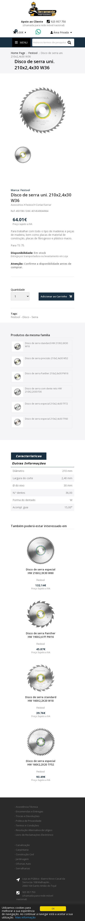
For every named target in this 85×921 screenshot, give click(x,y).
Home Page (18, 53)
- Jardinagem (22, 859)
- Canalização (22, 845)
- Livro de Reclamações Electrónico (34, 834)
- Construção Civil (24, 854)
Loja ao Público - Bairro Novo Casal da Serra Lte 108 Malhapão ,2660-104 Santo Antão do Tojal (43, 882)
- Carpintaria (22, 849)
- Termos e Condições (27, 825)
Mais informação (25, 917)
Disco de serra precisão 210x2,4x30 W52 (40, 362)
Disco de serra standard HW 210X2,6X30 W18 (40, 347)
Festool (32, 53)
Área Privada (61, 32)
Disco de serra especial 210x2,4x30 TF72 (40, 407)
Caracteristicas (29, 456)
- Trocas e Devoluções (27, 816)
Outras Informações (29, 463)
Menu (21, 42)
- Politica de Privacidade (28, 820)
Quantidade (18, 289)
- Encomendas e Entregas (29, 811)
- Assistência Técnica (26, 806)
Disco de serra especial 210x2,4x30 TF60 (40, 422)
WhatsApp (39, 32)
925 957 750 (44, 23)
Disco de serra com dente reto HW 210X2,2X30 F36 (37, 392)
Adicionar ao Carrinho (56, 296)
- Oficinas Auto (23, 863)
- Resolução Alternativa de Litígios (33, 830)
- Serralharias (22, 868)
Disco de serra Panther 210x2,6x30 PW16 (40, 377)
